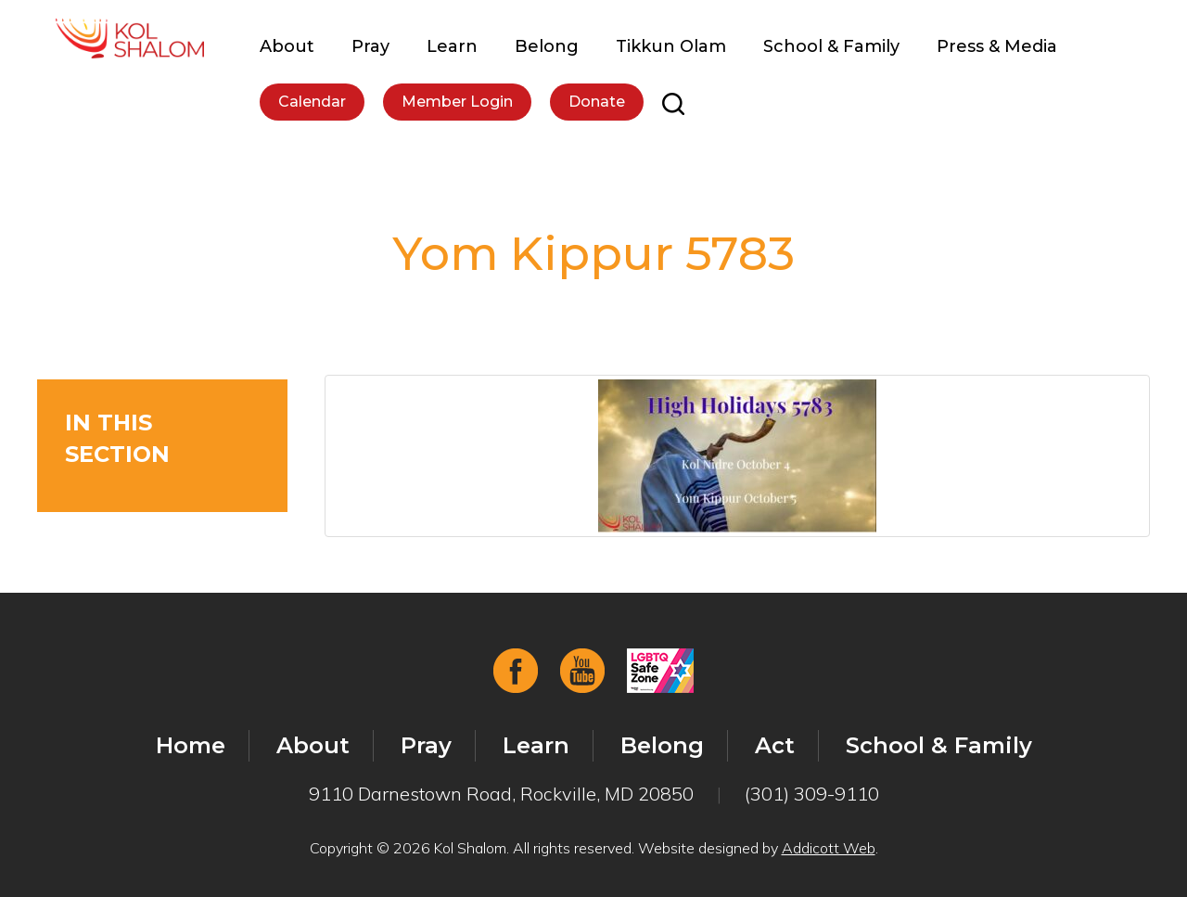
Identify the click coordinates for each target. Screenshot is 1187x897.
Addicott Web (828, 848)
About (287, 46)
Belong (547, 46)
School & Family (831, 46)
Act (775, 745)
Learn (452, 46)
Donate (596, 101)
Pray (370, 46)
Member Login (457, 101)
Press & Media (997, 46)
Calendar (312, 101)
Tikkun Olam (671, 46)
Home (190, 745)
